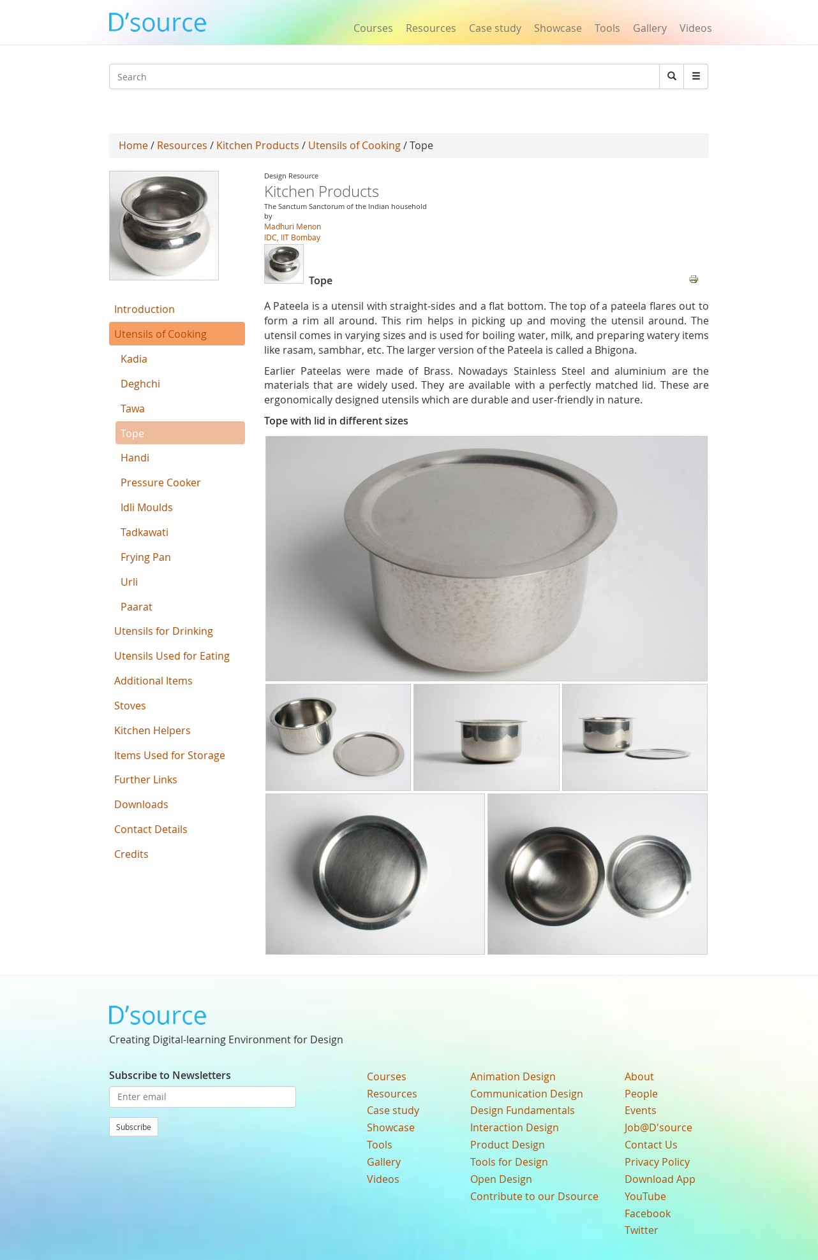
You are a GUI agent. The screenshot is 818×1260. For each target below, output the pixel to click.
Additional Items (153, 681)
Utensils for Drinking (163, 631)
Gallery (650, 28)
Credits (131, 854)
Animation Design (513, 1076)
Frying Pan (146, 557)
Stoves (130, 706)
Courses (373, 28)
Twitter (641, 1230)
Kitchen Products (257, 145)
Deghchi (140, 384)
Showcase (558, 28)
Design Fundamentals (522, 1110)
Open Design (501, 1179)
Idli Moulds (147, 507)
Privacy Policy (657, 1162)
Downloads (141, 804)
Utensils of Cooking (354, 145)
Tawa (133, 409)
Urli (129, 582)
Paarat (136, 607)
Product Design (507, 1145)
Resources (431, 28)
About (639, 1076)
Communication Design (526, 1094)
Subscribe (133, 1127)
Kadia (134, 359)
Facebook (648, 1213)
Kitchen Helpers (152, 730)
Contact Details (151, 829)
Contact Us (651, 1145)
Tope (132, 433)
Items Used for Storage (169, 755)
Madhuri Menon (292, 226)
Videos (696, 28)
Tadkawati (144, 532)
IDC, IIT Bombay (292, 237)
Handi (135, 458)
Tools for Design (509, 1162)
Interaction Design (514, 1127)
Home (133, 145)
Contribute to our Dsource (534, 1196)
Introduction (144, 309)
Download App (660, 1179)
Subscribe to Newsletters (170, 1075)
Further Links (145, 779)
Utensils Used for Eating (172, 656)
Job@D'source (658, 1127)
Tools (607, 28)
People (641, 1094)
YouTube (645, 1196)
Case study (495, 28)
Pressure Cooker (161, 482)
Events (641, 1110)
